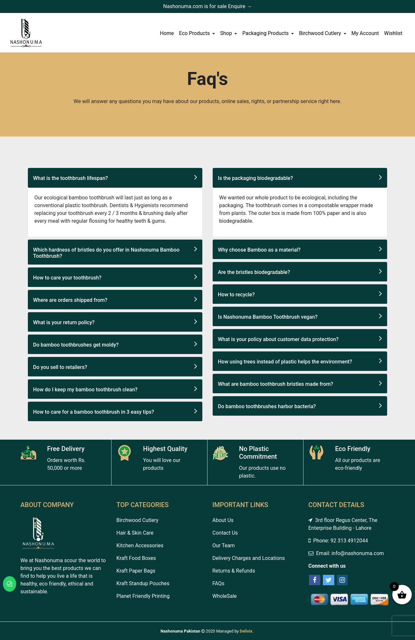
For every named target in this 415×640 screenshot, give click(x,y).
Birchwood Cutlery (320, 33)
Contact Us (225, 533)
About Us (222, 520)
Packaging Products (266, 33)
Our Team (223, 545)
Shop (226, 33)
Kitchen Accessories (139, 545)
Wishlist (393, 33)
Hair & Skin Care (135, 533)
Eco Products (195, 33)
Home (167, 33)
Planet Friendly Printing (143, 596)
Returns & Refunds (233, 571)
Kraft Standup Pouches (143, 583)
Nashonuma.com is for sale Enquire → (207, 6)
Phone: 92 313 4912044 (338, 541)
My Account (365, 33)
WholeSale (224, 596)
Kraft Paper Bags (135, 571)
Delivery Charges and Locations (248, 558)
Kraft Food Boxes (136, 558)
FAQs (218, 583)
